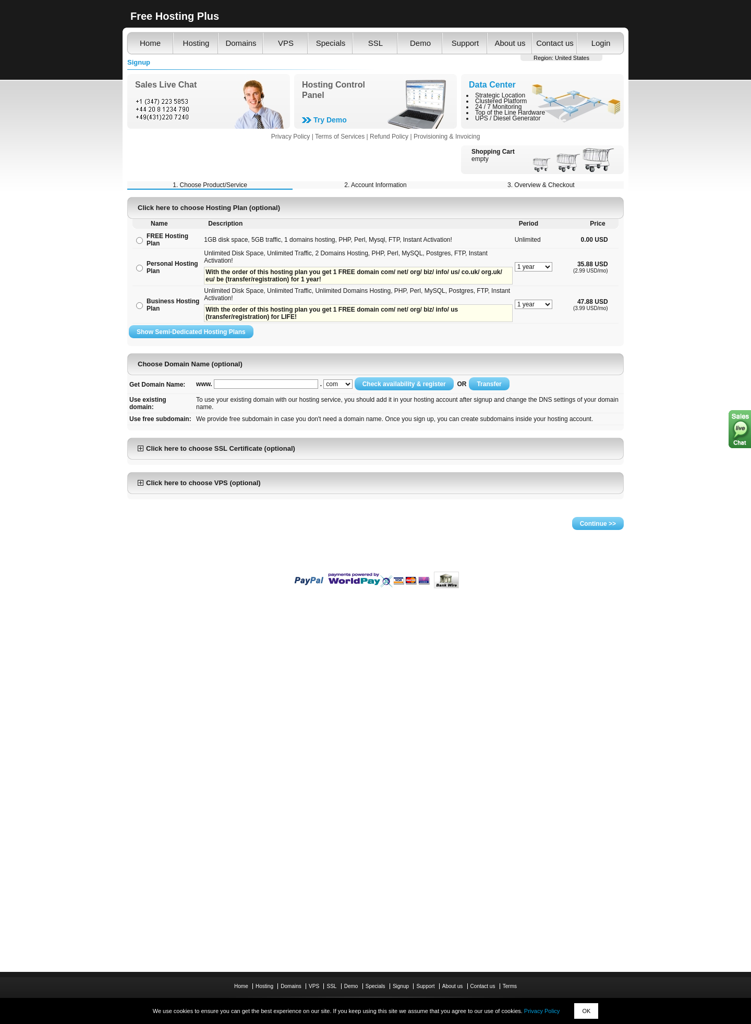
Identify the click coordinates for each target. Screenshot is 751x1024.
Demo (420, 43)
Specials (331, 43)
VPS (286, 43)
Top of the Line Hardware (510, 112)
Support (465, 43)
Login (601, 43)
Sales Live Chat (166, 84)
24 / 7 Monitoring (498, 106)
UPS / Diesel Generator (507, 118)
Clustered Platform (501, 101)
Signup (401, 986)
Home (150, 43)
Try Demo (330, 120)
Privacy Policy (542, 1011)
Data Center (492, 84)
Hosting (196, 43)
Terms (510, 986)
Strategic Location (500, 95)
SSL (375, 43)
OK (586, 1011)
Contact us (555, 43)
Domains (240, 43)
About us (509, 43)
